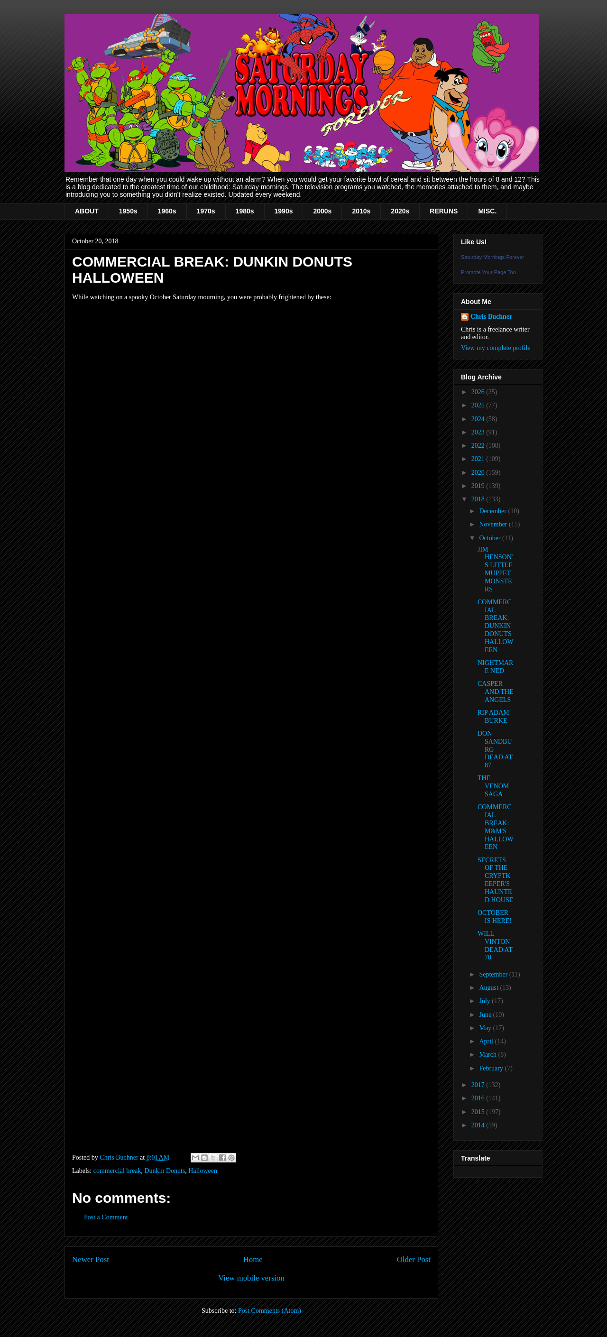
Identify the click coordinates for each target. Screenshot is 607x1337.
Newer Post (90, 1259)
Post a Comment (106, 1217)
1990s (284, 211)
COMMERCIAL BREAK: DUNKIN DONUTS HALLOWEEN (496, 626)
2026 (479, 392)
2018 (479, 499)
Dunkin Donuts (164, 1170)
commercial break (117, 1170)
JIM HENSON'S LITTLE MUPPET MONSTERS (495, 569)
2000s (322, 211)
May (486, 1028)
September (494, 974)
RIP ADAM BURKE (493, 716)
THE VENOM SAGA (493, 786)
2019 (479, 485)
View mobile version (251, 1277)
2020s (400, 211)
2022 (479, 445)
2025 (479, 405)
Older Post (414, 1259)
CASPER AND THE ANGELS (496, 691)
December (493, 511)
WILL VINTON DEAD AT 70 (495, 945)
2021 (479, 458)
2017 (479, 1084)
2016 (479, 1098)
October (490, 538)
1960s (167, 211)
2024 (479, 419)
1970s (206, 211)
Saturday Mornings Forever (492, 257)
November (494, 524)
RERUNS (444, 211)
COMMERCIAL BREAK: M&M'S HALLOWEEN (496, 826)
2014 (479, 1125)
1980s (245, 211)
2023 (479, 432)
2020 (479, 472)
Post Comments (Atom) (269, 1310)
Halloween (202, 1170)
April (487, 1041)
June (486, 1014)
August (489, 987)
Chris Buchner (491, 316)
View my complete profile (496, 347)
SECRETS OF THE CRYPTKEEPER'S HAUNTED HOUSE (495, 880)
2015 (479, 1112)
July (485, 1001)
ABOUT (87, 211)
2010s (361, 211)
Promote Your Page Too (488, 272)
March (488, 1054)
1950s (128, 211)
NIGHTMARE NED (495, 666)
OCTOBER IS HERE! (495, 916)
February (492, 1068)
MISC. (487, 211)
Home (253, 1259)
